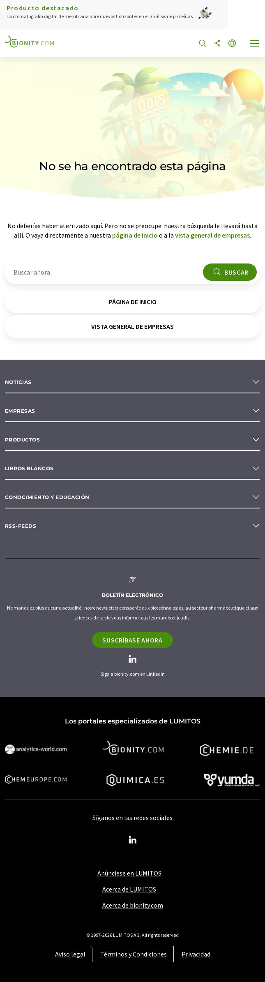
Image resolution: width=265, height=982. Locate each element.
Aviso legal (70, 954)
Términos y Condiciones (133, 954)
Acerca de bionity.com (132, 905)
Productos (22, 440)
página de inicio (135, 235)
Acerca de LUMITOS (129, 889)
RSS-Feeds (20, 526)
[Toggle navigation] (254, 44)
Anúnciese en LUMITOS (129, 873)
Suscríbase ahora (132, 640)
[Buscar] (202, 44)
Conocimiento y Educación (47, 497)
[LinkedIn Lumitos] (132, 840)
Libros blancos (29, 468)
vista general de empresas (212, 235)
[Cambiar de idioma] (232, 44)
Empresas (20, 411)
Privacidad (196, 954)
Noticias (18, 382)
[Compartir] (217, 44)
